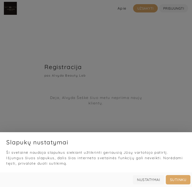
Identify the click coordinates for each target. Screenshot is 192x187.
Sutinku (178, 179)
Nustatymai (148, 179)
